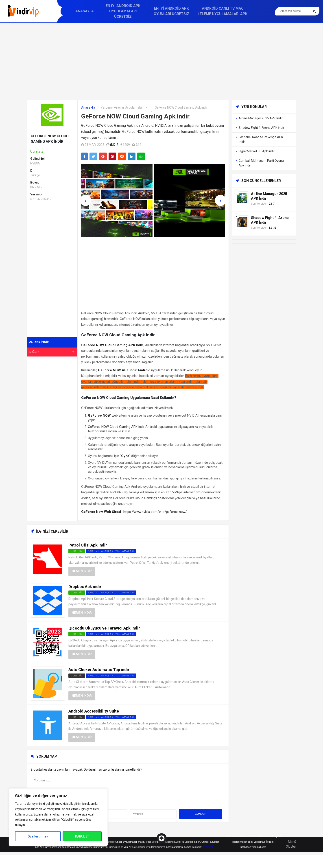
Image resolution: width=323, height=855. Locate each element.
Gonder (200, 814)
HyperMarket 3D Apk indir (257, 151)
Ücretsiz (77, 675)
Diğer (51, 352)
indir (114, 145)
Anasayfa (84, 11)
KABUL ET (82, 836)
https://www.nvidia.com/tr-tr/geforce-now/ (155, 512)
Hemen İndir (82, 571)
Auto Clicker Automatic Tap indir (98, 669)
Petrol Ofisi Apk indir (87, 545)
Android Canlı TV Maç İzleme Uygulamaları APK (222, 11)
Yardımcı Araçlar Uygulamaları (122, 107)
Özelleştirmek (38, 836)
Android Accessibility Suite (93, 711)
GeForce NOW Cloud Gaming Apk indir (135, 116)
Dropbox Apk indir (84, 586)
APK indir (39, 342)
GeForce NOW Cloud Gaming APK (112, 427)
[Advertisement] (161, 61)
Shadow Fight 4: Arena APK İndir (261, 127)
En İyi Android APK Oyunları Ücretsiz (171, 11)
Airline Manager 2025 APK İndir (261, 118)
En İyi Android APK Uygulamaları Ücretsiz (123, 11)
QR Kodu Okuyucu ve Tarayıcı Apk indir (104, 628)
